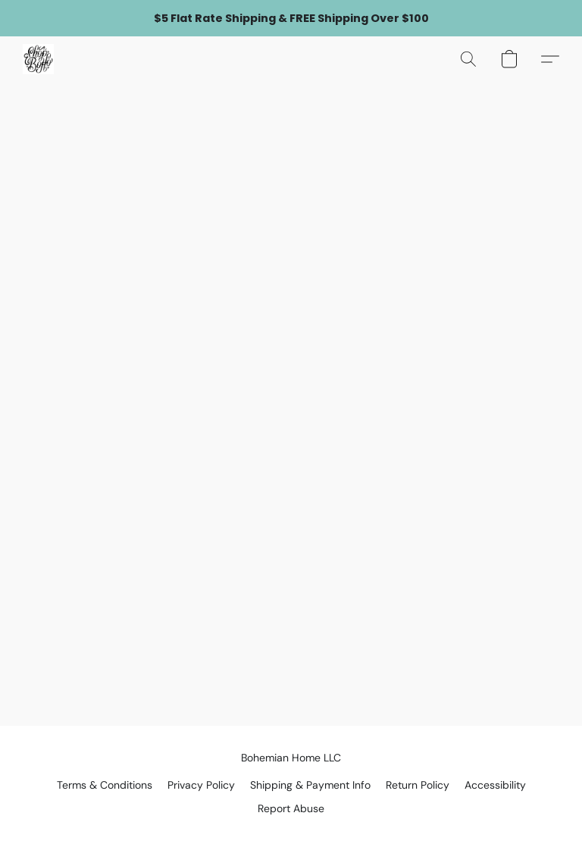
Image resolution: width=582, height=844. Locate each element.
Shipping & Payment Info (310, 785)
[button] (38, 59)
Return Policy (417, 785)
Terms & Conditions (104, 785)
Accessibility (495, 785)
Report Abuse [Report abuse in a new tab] (291, 808)
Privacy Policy (201, 785)
